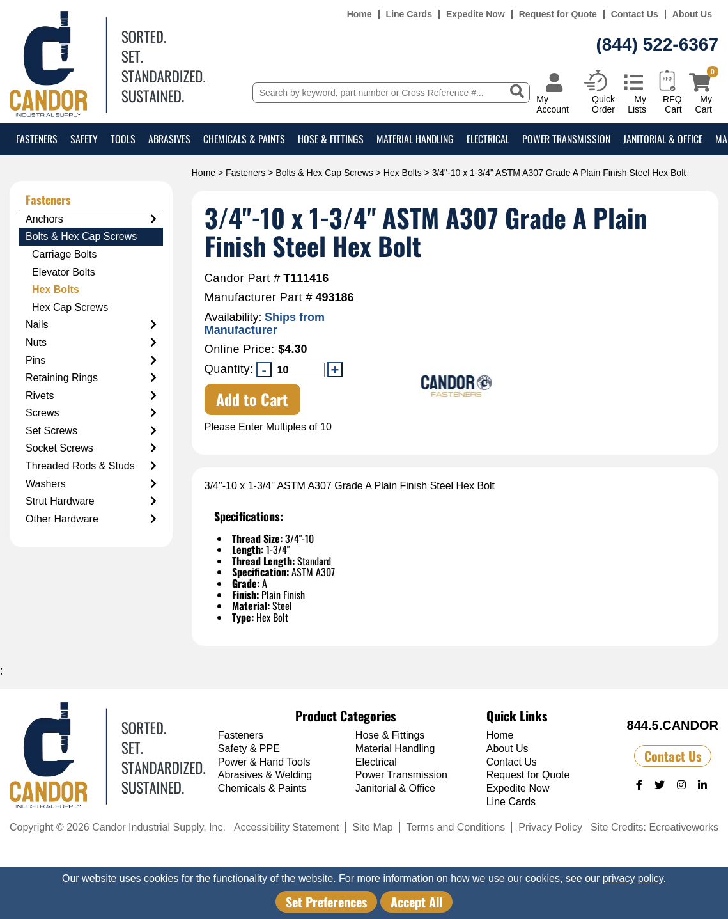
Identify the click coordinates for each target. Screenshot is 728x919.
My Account (552, 104)
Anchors (91, 219)
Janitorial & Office (662, 138)
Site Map (372, 827)
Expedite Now (475, 14)
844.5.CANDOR (672, 725)
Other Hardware (91, 519)
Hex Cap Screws (70, 307)
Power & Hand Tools (264, 762)
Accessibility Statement (286, 827)
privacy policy (633, 878)
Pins (91, 360)
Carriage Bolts (64, 254)
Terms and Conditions (456, 827)
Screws (91, 413)
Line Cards (409, 14)
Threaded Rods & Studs (91, 466)
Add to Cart (252, 399)
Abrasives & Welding (265, 774)
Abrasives (169, 138)
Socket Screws (91, 448)
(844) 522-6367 (657, 44)
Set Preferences (326, 901)
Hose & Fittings (331, 138)
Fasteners (37, 138)
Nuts (91, 343)
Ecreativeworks (683, 827)
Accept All (416, 901)
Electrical (488, 138)
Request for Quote (558, 14)
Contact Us (634, 14)
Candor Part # (243, 278)
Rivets (91, 396)
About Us (692, 14)
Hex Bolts (402, 173)
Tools (123, 138)
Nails (91, 325)
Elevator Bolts (63, 272)
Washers (91, 484)
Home (359, 14)
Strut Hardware (91, 501)
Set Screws (91, 431)
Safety (84, 138)
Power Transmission (566, 138)
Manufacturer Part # (259, 298)
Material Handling (415, 138)
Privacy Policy (550, 827)
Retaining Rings (91, 378)
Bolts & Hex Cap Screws (324, 173)
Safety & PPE (249, 748)
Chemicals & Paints (244, 138)
